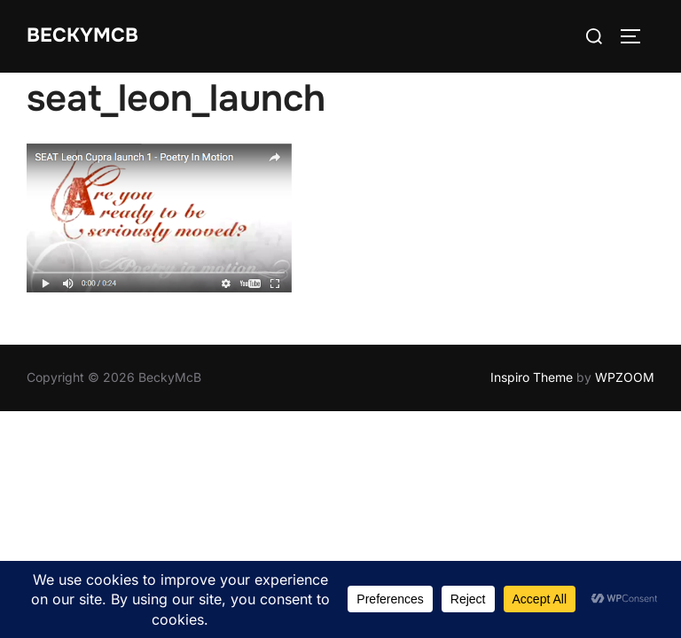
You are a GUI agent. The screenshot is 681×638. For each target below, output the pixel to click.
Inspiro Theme (531, 377)
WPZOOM (624, 377)
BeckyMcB (82, 35)
